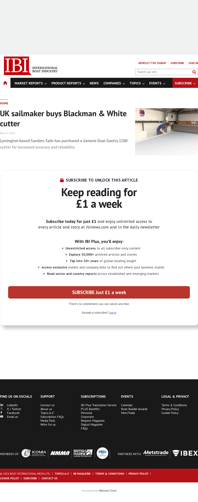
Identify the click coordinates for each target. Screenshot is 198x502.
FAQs (84, 428)
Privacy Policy (170, 409)
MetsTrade (128, 413)
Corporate (87, 417)
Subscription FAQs (52, 417)
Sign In (193, 63)
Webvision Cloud (107, 490)
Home (4, 103)
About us (46, 409)
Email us (9, 417)
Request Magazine (93, 420)
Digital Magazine (92, 424)
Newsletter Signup (152, 63)
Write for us (48, 424)
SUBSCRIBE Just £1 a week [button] (99, 292)
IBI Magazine (82, 473)
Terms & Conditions (174, 405)
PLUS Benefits (90, 409)
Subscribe (177, 63)
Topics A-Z (47, 413)
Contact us (47, 405)
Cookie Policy (169, 413)
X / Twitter (10, 409)
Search (194, 72)
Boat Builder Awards (134, 409)
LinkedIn (9, 405)
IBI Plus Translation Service (99, 405)
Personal (86, 413)
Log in (112, 312)
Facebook (10, 413)
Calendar (126, 405)
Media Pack (47, 420)
